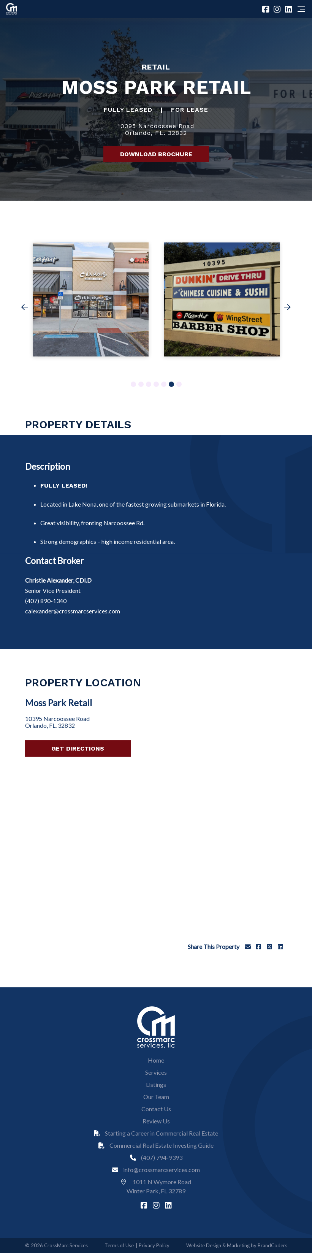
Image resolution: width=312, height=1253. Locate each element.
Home (156, 1060)
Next (287, 309)
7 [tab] (179, 384)
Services (156, 1072)
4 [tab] (156, 384)
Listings (156, 1084)
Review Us (156, 1121)
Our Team (156, 1096)
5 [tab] (163, 384)
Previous (24, 309)
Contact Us (156, 1108)
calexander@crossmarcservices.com (72, 611)
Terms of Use (119, 1245)
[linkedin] (289, 9)
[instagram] (278, 9)
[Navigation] (301, 9)
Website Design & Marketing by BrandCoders (236, 1245)
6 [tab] (171, 384)
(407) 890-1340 (46, 600)
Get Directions (77, 748)
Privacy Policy (154, 1245)
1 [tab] (133, 384)
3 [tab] (148, 384)
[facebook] (266, 9)
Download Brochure (156, 154)
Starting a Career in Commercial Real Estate (156, 1133)
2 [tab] (141, 384)
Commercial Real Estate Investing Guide (156, 1145)
